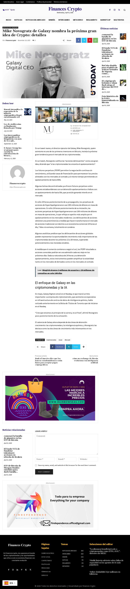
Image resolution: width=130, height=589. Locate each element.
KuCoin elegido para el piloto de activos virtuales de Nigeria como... (109, 68)
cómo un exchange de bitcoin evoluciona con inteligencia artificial (85, 360)
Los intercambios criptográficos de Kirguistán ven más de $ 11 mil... (13, 138)
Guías (60, 340)
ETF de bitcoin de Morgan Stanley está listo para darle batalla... (13, 466)
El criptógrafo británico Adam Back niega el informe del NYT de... (109, 83)
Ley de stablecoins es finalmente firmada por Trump (12, 126)
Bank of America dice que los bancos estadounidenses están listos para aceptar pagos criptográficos (48, 361)
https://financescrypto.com (17, 187)
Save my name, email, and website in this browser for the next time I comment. (67, 465)
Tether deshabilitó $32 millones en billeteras (104, 571)
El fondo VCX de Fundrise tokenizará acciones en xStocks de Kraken (13, 451)
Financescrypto (10, 40)
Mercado (67, 340)
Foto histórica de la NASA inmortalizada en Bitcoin (110, 96)
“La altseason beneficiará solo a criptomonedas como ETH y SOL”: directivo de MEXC (107, 551)
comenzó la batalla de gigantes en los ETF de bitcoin (12, 438)
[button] (124, 10)
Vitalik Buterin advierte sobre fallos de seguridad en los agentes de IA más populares (105, 561)
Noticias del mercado (10, 28)
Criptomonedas (51, 340)
